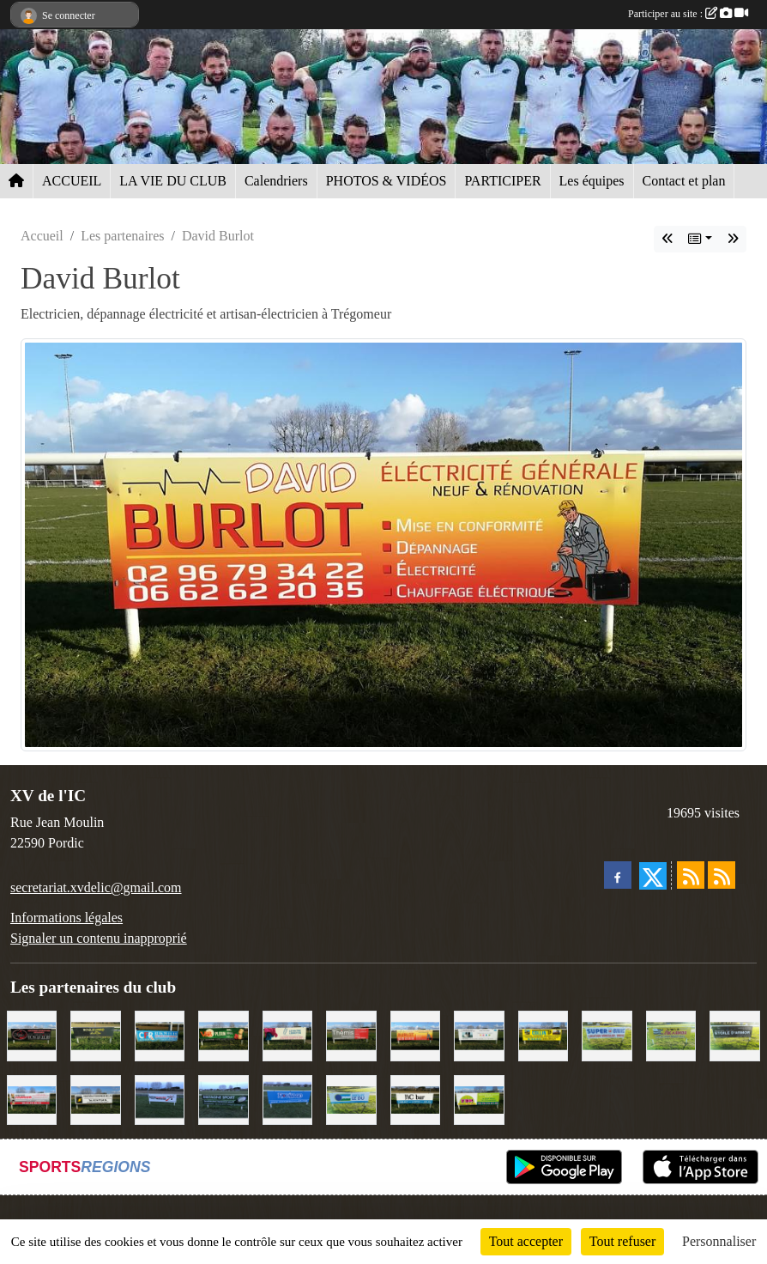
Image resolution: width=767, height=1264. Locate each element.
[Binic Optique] (479, 1034)
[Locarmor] (671, 1034)
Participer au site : (688, 14)
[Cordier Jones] (32, 1098)
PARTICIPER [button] (502, 180)
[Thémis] (351, 1034)
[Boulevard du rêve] (95, 1034)
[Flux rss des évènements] (721, 875)
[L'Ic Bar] (415, 1098)
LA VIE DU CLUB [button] (172, 180)
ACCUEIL (71, 180)
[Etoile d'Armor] (734, 1034)
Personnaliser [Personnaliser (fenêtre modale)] (719, 1241)
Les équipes (592, 180)
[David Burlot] (415, 1034)
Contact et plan (684, 180)
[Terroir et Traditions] (32, 1034)
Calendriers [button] (276, 180)
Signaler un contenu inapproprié (98, 938)
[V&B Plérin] (223, 1034)
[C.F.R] (159, 1034)
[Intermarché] (159, 1098)
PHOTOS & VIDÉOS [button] (386, 180)
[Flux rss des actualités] (690, 875)
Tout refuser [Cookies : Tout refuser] (622, 1241)
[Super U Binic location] (606, 1034)
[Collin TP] (543, 1034)
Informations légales (66, 917)
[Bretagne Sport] (223, 1098)
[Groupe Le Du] (351, 1098)
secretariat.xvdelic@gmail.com (96, 887)
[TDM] (479, 1098)
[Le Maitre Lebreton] (287, 1034)
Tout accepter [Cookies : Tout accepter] (526, 1241)
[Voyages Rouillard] (287, 1098)
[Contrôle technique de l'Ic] (95, 1098)
